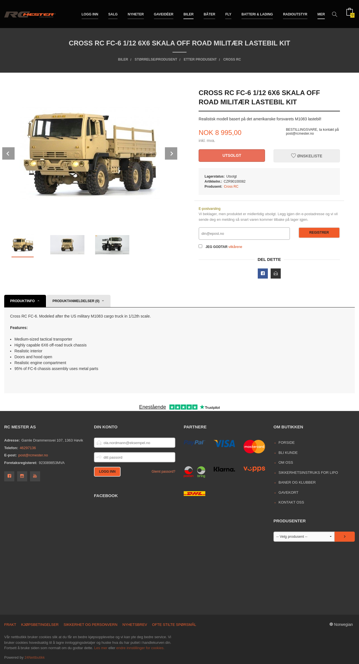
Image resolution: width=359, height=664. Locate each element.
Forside (287, 442)
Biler (188, 13)
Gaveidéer (164, 13)
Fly (228, 13)
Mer (321, 13)
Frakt (10, 624)
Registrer (319, 233)
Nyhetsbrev (134, 624)
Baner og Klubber (297, 482)
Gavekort (288, 492)
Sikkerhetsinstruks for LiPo (308, 472)
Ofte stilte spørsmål (174, 624)
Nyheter (136, 13)
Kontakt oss (291, 502)
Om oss (286, 462)
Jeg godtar (216, 247)
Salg (113, 13)
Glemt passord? (163, 472)
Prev (8, 153)
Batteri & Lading (257, 13)
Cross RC (231, 187)
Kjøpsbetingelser (40, 624)
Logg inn (90, 13)
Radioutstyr (295, 13)
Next (171, 153)
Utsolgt (231, 155)
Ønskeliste (306, 156)
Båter (209, 13)
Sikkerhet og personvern (91, 624)
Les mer (100, 648)
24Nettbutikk (34, 657)
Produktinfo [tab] (22, 301)
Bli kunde (288, 453)
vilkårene (235, 247)
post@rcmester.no (33, 455)
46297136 (28, 448)
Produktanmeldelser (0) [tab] (76, 301)
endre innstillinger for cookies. (140, 648)
